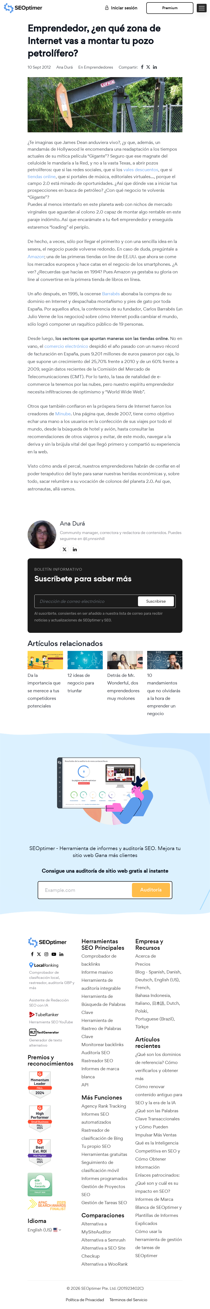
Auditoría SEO (95, 1053)
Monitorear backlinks (102, 1044)
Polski (141, 1011)
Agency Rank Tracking (103, 1106)
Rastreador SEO (97, 1061)
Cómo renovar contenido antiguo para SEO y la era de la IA (158, 1095)
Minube (63, 414)
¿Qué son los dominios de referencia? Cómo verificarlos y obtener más (158, 1066)
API (84, 1085)
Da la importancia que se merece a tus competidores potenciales (44, 690)
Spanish (156, 972)
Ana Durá (64, 67)
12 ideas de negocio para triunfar (81, 682)
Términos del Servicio (128, 1299)
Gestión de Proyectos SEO (103, 1190)
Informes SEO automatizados (96, 1118)
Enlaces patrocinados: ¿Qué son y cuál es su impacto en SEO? (157, 1183)
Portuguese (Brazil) (154, 1019)
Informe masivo (97, 972)
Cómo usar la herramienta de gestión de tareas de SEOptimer (158, 1243)
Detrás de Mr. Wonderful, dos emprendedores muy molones (123, 686)
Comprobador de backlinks (98, 960)
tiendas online (42, 176)
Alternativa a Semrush (103, 1240)
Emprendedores (98, 67)
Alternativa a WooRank (104, 1264)
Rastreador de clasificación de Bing (102, 1134)
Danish (173, 972)
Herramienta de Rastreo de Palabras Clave (101, 1028)
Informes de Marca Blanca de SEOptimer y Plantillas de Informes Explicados (158, 1211)
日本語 (158, 1003)
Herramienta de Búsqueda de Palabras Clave (103, 1004)
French (142, 987)
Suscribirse (156, 601)
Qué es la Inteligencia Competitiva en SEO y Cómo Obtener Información (157, 1155)
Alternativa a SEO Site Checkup (103, 1252)
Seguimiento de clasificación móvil (100, 1166)
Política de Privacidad (85, 1299)
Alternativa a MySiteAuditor (96, 1228)
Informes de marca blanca (100, 1073)
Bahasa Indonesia (152, 995)
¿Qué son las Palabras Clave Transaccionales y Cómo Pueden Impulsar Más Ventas (157, 1123)
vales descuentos (140, 170)
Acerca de (145, 956)
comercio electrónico (66, 346)
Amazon (36, 257)
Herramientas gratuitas (104, 1154)
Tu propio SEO (96, 1146)
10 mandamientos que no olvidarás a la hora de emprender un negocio (163, 694)
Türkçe (142, 1027)
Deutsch (143, 980)
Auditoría (151, 889)
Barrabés (111, 294)
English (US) (166, 980)
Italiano (142, 1003)
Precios (142, 964)
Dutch (172, 1003)
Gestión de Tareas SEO (104, 1203)
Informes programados (104, 1178)
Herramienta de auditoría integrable (101, 984)
